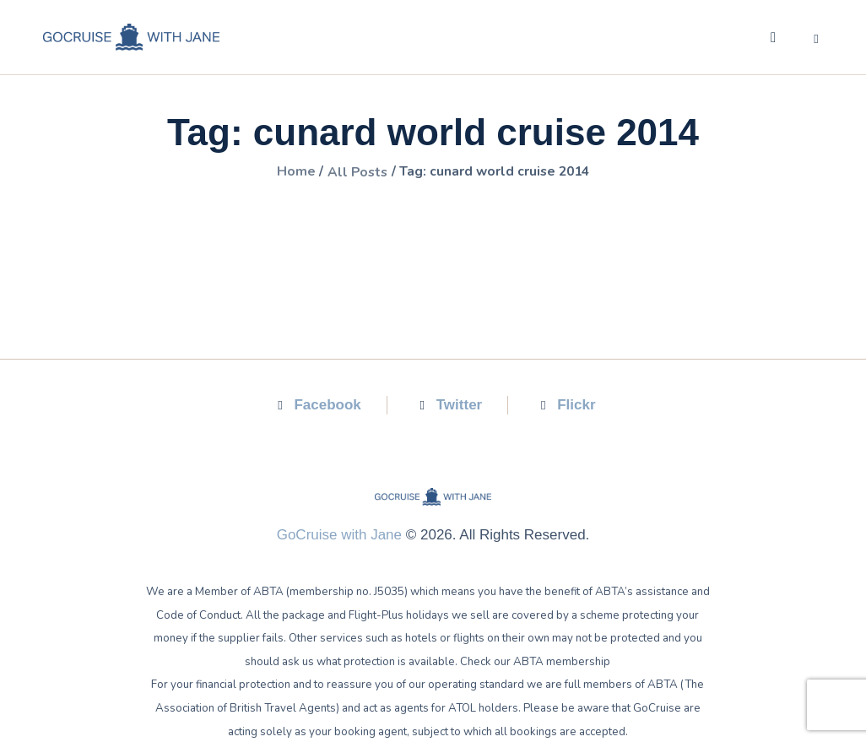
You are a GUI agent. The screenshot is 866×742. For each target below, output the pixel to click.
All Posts (355, 172)
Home (292, 172)
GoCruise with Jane (339, 534)
